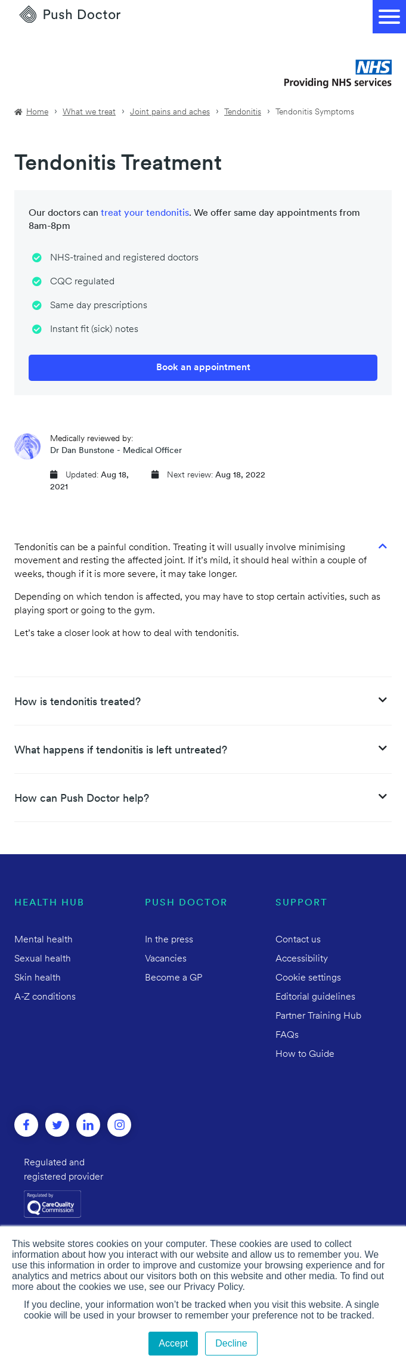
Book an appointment (203, 368)
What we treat (89, 112)
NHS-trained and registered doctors (124, 258)
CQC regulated (82, 282)
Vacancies (166, 959)
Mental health (43, 940)
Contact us (298, 940)
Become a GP (173, 978)
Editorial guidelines (315, 997)
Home (37, 112)
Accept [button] (173, 1343)
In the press (169, 940)
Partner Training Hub (318, 1016)
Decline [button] (231, 1343)
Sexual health (42, 959)
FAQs (287, 1035)
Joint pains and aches (170, 112)
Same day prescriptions (98, 306)
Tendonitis (242, 112)
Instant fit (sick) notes (94, 329)
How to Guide (304, 1054)
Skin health (37, 978)
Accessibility (301, 959)
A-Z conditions (45, 997)
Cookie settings (308, 978)
